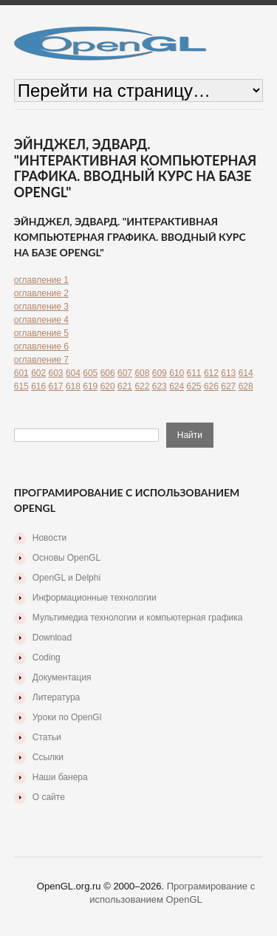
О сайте (49, 797)
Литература (57, 697)
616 (38, 386)
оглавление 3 (41, 306)
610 (176, 373)
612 (211, 373)
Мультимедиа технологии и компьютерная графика (138, 617)
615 (21, 386)
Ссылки (48, 757)
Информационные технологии (95, 597)
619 (90, 386)
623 (159, 386)
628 (246, 386)
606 (107, 373)
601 (21, 373)
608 (141, 373)
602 (38, 373)
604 (73, 373)
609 (159, 373)
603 (56, 373)
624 (176, 386)
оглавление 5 (41, 333)
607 (124, 373)
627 (228, 386)
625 (194, 386)
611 (194, 373)
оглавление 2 (41, 293)
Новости (49, 538)
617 (56, 386)
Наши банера (60, 777)
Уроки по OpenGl (67, 717)
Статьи (47, 737)
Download (52, 637)
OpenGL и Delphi (66, 578)
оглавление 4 (41, 320)
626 (211, 386)
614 (246, 373)
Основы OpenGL (66, 558)
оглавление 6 (41, 346)
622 (141, 386)
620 (107, 386)
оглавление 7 (41, 360)
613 (228, 373)
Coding (47, 657)
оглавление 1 (41, 280)
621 (124, 386)
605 (90, 373)
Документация (62, 677)
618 (73, 386)
